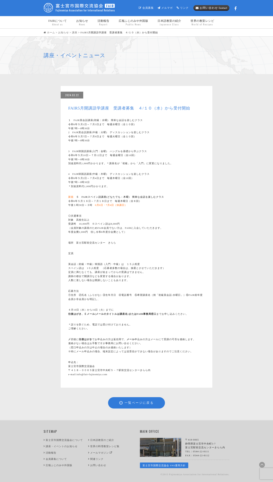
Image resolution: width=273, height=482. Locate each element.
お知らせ (82, 22)
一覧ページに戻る (136, 403)
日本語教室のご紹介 (102, 440)
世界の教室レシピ (202, 22)
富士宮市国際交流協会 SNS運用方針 (164, 465)
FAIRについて (57, 22)
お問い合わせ (211, 7)
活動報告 (103, 22)
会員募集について (56, 459)
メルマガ (165, 7)
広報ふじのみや (133, 22)
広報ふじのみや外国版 (59, 465)
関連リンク (97, 459)
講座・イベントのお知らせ (62, 446)
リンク (183, 7)
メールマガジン (101, 452)
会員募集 (146, 7)
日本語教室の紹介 (169, 22)
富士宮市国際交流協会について (64, 440)
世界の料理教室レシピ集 (104, 446)
